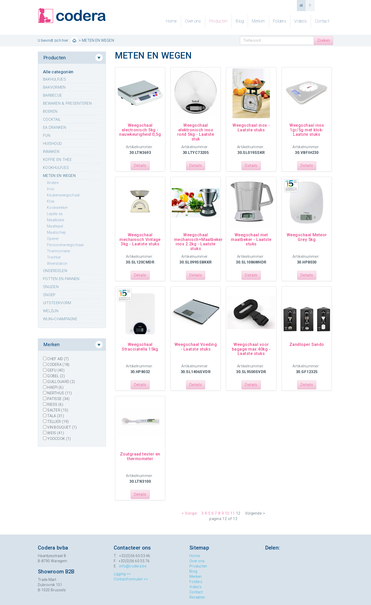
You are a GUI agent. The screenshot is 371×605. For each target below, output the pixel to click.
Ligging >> (122, 574)
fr (310, 5)
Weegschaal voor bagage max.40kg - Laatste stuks (251, 349)
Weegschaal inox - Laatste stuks (251, 127)
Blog (240, 21)
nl (301, 5)
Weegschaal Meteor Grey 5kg (307, 237)
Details (140, 165)
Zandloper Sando (306, 344)
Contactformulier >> (131, 579)
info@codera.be (132, 566)
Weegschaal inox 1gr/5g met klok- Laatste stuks (306, 130)
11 (232, 513)
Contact (322, 21)
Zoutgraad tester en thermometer (140, 456)
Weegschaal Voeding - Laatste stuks (195, 347)
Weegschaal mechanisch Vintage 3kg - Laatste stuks (140, 239)
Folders (279, 21)
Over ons (193, 21)
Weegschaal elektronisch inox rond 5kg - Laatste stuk (195, 132)
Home (171, 21)
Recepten (197, 597)
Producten (218, 21)
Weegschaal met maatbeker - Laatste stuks (251, 239)
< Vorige (189, 513)
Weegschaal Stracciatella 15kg (140, 347)
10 (227, 513)
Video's (300, 21)
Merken (258, 21)
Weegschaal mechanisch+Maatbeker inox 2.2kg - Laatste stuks (198, 241)
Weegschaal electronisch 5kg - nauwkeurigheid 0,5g (140, 130)
